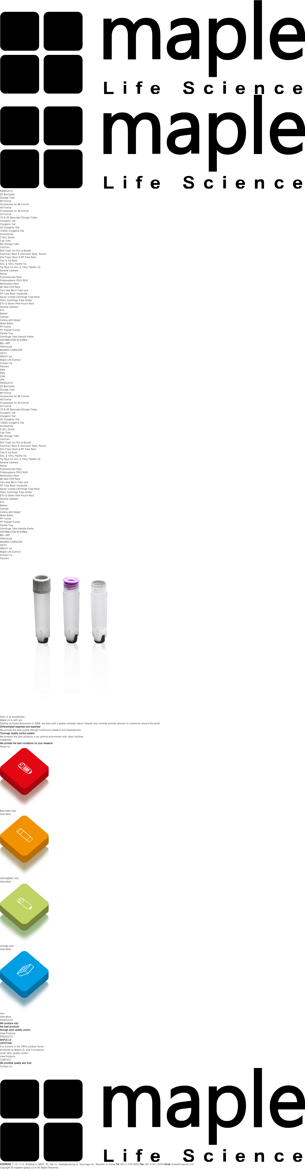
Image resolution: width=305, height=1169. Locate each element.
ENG (2, 369)
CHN (2, 376)
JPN (2, 379)
